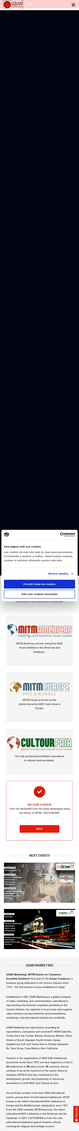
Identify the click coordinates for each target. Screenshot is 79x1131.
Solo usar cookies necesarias (39, 594)
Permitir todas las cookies (39, 584)
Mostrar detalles (58, 573)
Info (39, 828)
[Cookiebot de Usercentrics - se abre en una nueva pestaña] (60, 534)
